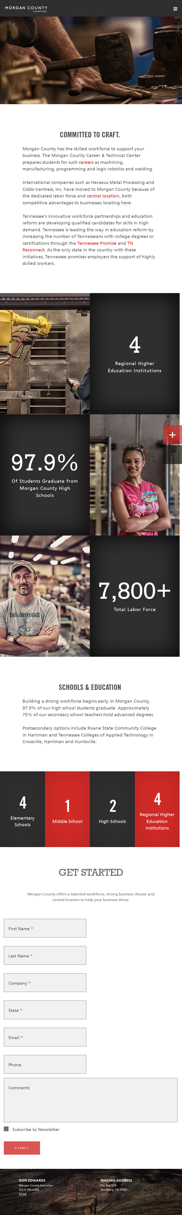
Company (20, 983)
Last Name (21, 956)
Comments (19, 1088)
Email (16, 1038)
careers (86, 162)
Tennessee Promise (97, 243)
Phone (15, 1065)
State (15, 1010)
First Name (21, 929)
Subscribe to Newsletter (36, 1129)
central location (103, 196)
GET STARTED (91, 872)
